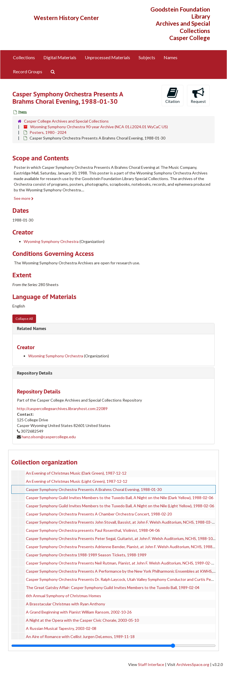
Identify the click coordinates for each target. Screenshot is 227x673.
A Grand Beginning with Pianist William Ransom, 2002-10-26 (79, 612)
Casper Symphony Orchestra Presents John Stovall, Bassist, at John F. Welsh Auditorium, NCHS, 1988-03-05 (121, 522)
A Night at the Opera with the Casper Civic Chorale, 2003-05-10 (82, 620)
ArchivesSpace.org (192, 664)
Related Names (31, 328)
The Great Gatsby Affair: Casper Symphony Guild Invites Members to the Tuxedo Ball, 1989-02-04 (112, 587)
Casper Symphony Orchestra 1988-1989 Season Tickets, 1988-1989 (86, 554)
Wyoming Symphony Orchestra (51, 241)
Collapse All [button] (24, 318)
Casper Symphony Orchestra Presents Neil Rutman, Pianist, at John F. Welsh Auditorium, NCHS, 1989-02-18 (121, 563)
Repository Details (34, 373)
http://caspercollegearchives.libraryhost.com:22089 (62, 408)
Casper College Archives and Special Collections (66, 121)
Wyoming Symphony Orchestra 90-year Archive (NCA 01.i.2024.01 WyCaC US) (99, 126)
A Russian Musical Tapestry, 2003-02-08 (61, 628)
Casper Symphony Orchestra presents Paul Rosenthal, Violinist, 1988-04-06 (93, 530)
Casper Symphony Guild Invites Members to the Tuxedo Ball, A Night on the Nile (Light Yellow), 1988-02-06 (120, 505)
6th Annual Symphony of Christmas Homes (63, 595)
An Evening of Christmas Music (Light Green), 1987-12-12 (76, 481)
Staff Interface (151, 664)
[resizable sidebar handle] (113, 645)
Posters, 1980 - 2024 (48, 132)
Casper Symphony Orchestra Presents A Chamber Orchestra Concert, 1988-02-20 (99, 514)
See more (24, 198)
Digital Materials (59, 57)
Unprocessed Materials (107, 57)
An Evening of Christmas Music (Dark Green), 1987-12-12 (76, 473)
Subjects (147, 57)
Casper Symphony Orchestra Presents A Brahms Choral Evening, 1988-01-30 (94, 489)
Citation (172, 95)
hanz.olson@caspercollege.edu (49, 436)
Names (170, 57)
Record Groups (27, 71)
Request (198, 95)
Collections (24, 57)
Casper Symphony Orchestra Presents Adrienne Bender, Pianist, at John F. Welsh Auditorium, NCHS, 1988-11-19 (125, 546)
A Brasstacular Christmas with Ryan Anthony (65, 603)
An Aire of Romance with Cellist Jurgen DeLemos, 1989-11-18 (80, 636)
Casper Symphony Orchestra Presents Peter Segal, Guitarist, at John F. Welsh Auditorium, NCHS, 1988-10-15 (122, 538)
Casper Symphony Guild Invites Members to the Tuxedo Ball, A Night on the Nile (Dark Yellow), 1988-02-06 (119, 497)
